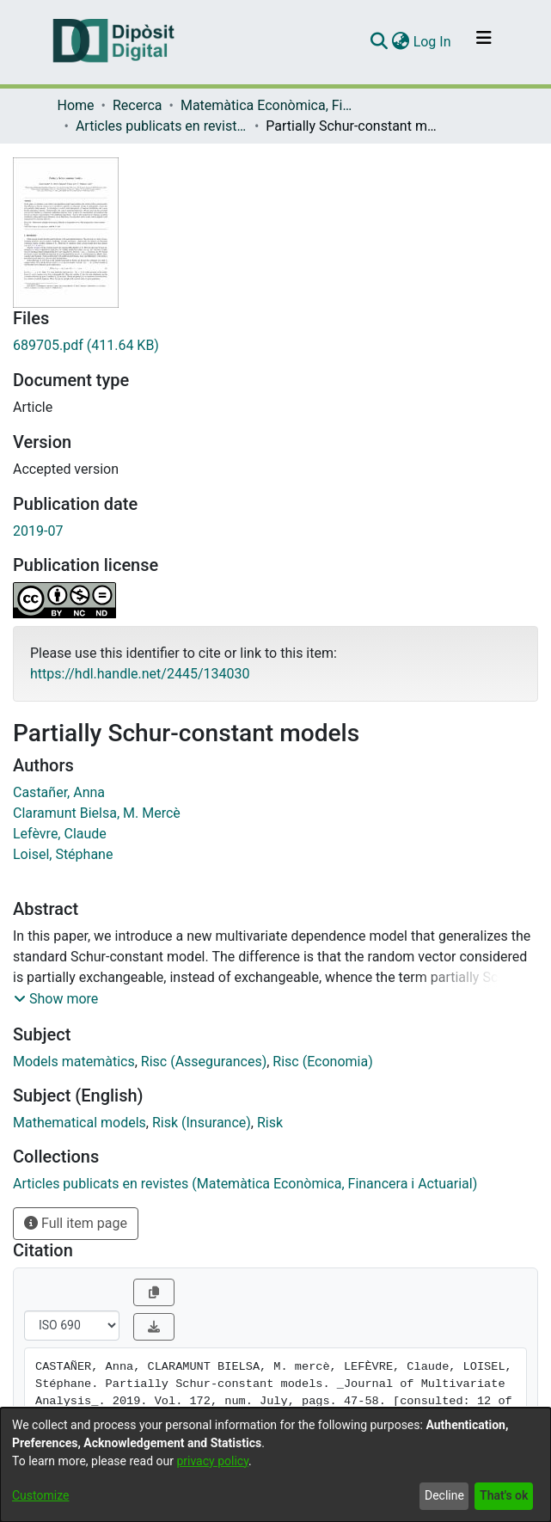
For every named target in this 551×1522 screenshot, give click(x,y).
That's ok (504, 1495)
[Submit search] (379, 42)
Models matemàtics (74, 1061)
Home (76, 105)
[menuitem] (401, 42)
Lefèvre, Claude (60, 833)
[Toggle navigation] (484, 42)
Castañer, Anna (59, 792)
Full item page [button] (75, 1223)
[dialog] (275, 1465)
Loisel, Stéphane (63, 854)
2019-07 (38, 531)
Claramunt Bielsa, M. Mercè (97, 813)
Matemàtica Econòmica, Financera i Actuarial (266, 105)
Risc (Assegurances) (203, 1061)
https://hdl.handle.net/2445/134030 (139, 674)
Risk (270, 1122)
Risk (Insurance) (201, 1122)
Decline (444, 1495)
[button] (56, 999)
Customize (40, 1495)
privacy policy (212, 1461)
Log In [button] (433, 42)
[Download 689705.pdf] (275, 345)
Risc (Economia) (322, 1061)
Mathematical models (79, 1122)
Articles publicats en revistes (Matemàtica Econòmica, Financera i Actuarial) (162, 126)
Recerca (137, 105)
